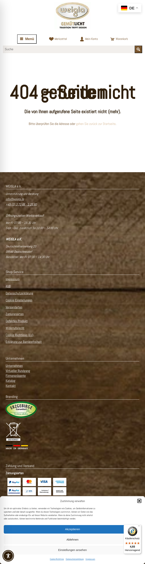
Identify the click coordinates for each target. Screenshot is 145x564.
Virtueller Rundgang (18, 371)
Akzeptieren (72, 529)
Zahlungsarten (15, 314)
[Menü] (139, 526)
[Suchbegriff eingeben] (68, 49)
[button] (139, 501)
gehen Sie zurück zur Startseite (96, 124)
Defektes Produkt (17, 321)
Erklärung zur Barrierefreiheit (24, 342)
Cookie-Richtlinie (57, 559)
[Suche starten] (138, 49)
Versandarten (14, 307)
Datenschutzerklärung (75, 559)
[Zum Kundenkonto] (89, 39)
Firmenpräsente (16, 376)
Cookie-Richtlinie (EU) (19, 335)
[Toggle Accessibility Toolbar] (8, 555)
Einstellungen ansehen (72, 550)
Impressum (90, 559)
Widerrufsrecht (15, 328)
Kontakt (11, 386)
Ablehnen (72, 539)
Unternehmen (14, 366)
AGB (8, 286)
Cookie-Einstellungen (19, 300)
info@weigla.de (15, 199)
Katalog (10, 381)
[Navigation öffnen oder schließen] (27, 39)
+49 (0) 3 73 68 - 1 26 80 (21, 204)
